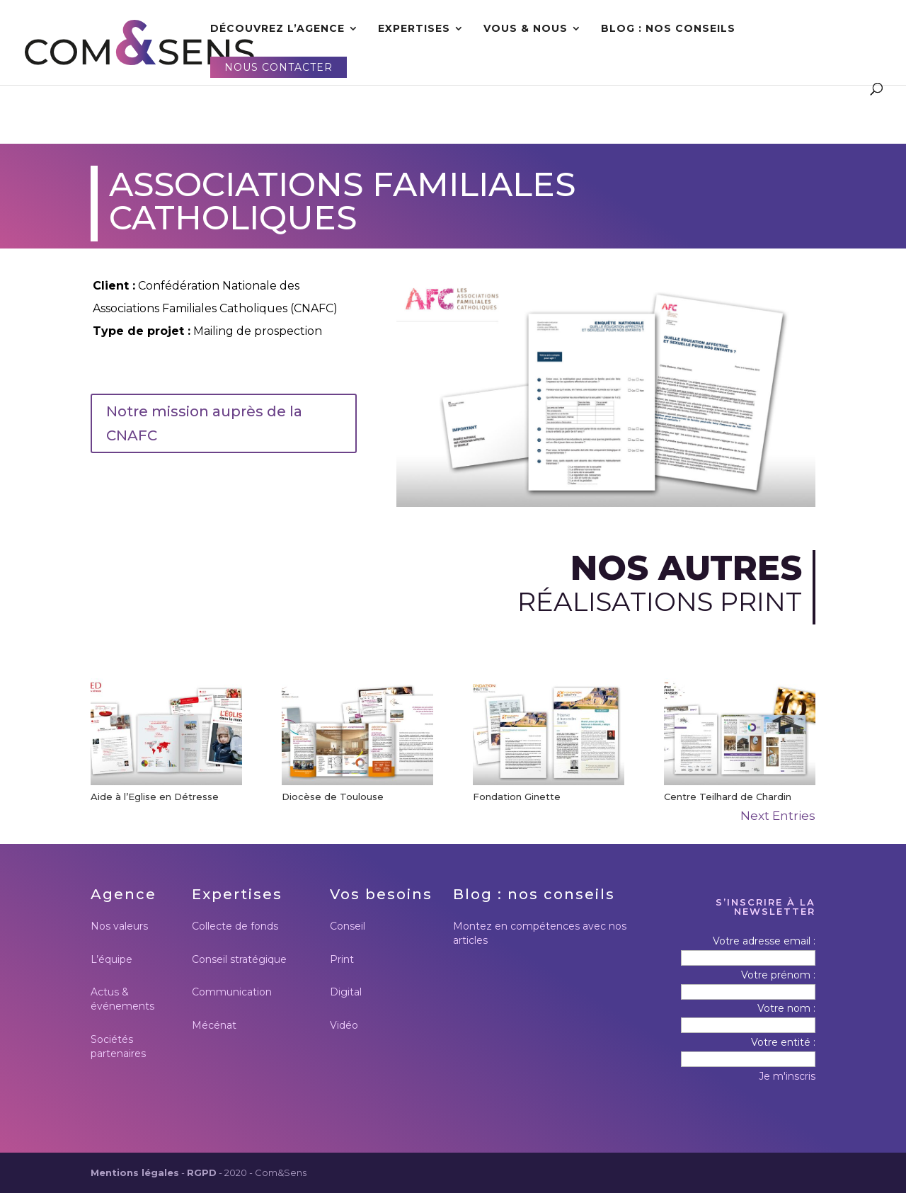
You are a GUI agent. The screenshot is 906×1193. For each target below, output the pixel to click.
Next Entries (777, 816)
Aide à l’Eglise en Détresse (155, 796)
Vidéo (344, 1025)
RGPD (202, 1172)
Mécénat (214, 1025)
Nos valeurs (119, 926)
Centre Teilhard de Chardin (727, 796)
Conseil (347, 926)
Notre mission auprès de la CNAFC (204, 423)
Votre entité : (783, 1042)
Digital (346, 992)
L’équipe (111, 959)
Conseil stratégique (239, 959)
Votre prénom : (778, 975)
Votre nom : (786, 1008)
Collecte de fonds (235, 926)
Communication (232, 992)
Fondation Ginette (517, 796)
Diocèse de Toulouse (333, 796)
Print (342, 959)
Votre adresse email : (764, 941)
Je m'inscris (787, 1076)
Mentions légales (135, 1172)
